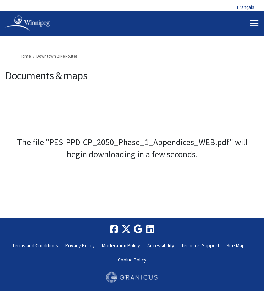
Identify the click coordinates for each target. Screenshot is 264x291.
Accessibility (160, 245)
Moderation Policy (121, 245)
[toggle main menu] (254, 23)
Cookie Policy (132, 259)
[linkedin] (150, 229)
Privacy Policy (80, 245)
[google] (138, 229)
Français (245, 7)
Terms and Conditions (35, 245)
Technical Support (200, 245)
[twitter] (126, 229)
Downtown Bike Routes (56, 56)
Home (25, 56)
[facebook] (114, 229)
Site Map (235, 245)
